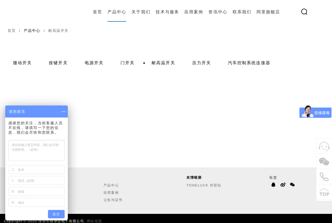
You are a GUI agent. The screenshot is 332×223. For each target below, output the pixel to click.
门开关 (127, 63)
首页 (97, 12)
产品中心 (116, 12)
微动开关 (22, 63)
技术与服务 (167, 12)
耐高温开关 (163, 63)
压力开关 (201, 63)
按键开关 (58, 63)
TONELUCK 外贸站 (203, 185)
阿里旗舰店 (268, 12)
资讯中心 (217, 12)
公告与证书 (113, 200)
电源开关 (94, 63)
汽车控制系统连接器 (249, 63)
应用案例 (193, 12)
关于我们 (140, 12)
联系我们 (242, 12)
